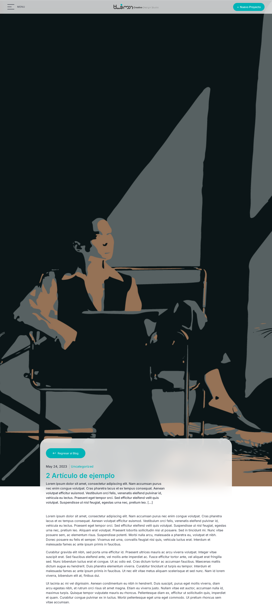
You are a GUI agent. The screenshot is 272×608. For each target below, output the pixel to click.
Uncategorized (82, 466)
